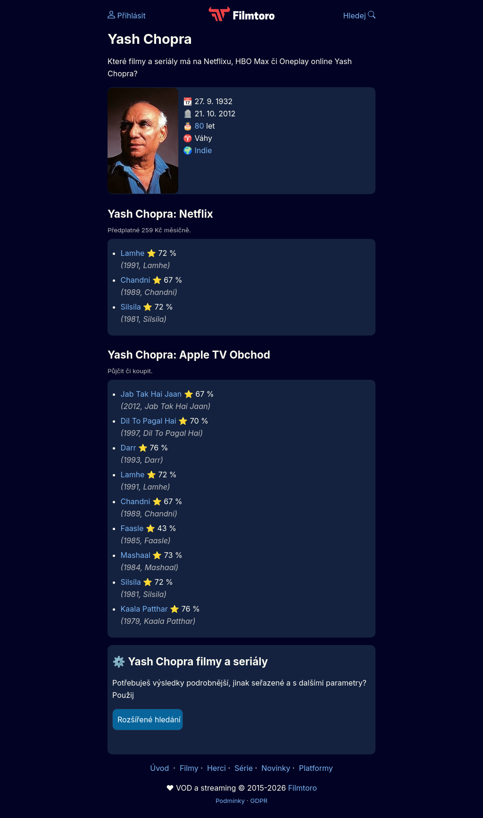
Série (243, 768)
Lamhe (133, 253)
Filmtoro (302, 788)
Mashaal (135, 555)
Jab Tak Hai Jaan (151, 394)
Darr (128, 447)
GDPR (258, 800)
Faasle (132, 528)
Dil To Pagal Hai (148, 420)
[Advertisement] (51, 145)
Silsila (131, 306)
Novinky (275, 768)
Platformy (316, 768)
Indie (203, 150)
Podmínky (230, 800)
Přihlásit (127, 15)
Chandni (135, 280)
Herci (216, 768)
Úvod (160, 768)
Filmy (189, 768)
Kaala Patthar (144, 609)
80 (199, 126)
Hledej (359, 15)
